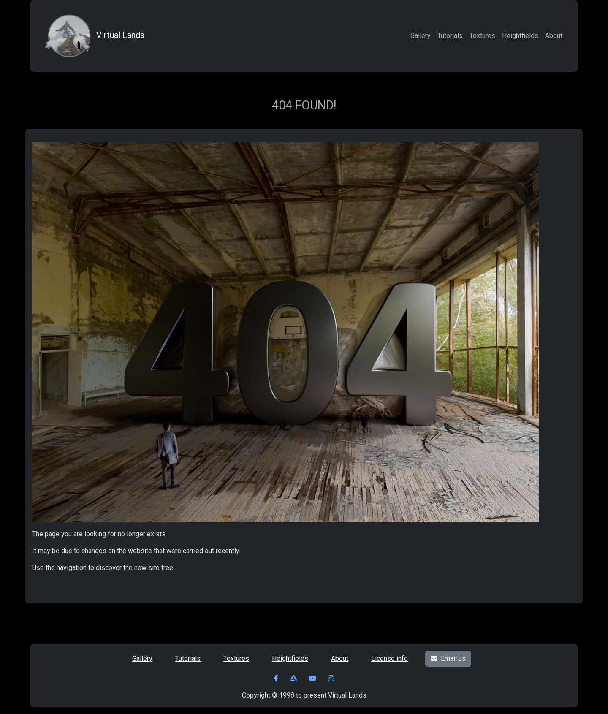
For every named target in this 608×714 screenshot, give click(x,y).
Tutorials (450, 36)
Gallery (420, 36)
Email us (448, 658)
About (553, 36)
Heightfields (520, 36)
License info (389, 658)
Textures (482, 36)
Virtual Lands (93, 36)
